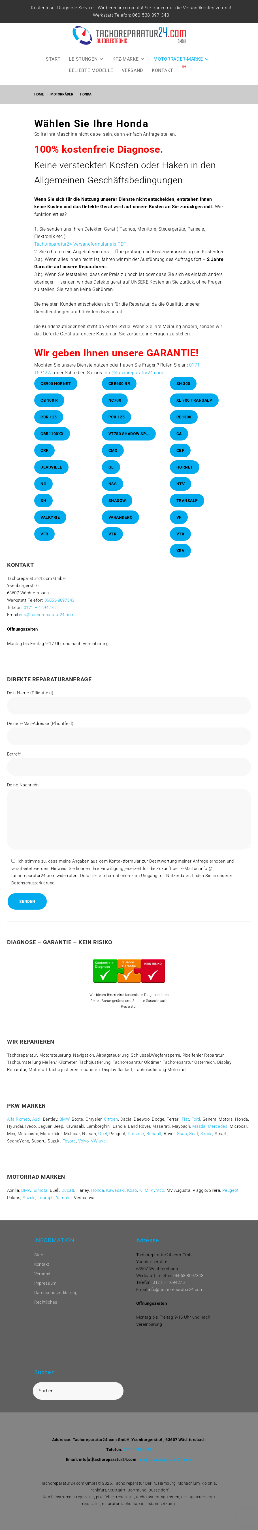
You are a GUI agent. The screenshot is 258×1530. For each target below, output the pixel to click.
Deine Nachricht (129, 824)
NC (43, 491)
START (53, 66)
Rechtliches (45, 1302)
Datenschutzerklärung (56, 1292)
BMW (64, 1126)
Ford (195, 1126)
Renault (153, 1141)
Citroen (111, 1126)
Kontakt (41, 1264)
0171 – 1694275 (40, 615)
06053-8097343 (59, 607)
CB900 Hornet (55, 391)
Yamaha (64, 1205)
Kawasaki (115, 1198)
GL (111, 475)
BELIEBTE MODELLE (91, 78)
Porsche (136, 1141)
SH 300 (183, 391)
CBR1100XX (52, 441)
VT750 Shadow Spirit (131, 441)
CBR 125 (48, 424)
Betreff (129, 771)
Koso (132, 1198)
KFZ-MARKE (128, 66)
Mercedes (218, 1134)
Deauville (51, 475)
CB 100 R (49, 408)
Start (39, 1254)
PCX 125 (116, 424)
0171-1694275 (137, 1449)
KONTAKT (162, 78)
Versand (42, 1273)
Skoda (206, 1141)
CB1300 (183, 424)
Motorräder (61, 102)
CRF (44, 458)
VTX (180, 541)
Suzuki (29, 1205)
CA (179, 441)
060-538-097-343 (146, 22)
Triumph (46, 1205)
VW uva (98, 1148)
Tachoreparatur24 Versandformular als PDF (80, 251)
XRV (180, 558)
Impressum (45, 1283)
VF (179, 525)
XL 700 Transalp (194, 408)
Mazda (198, 1134)
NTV (180, 491)
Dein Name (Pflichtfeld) (129, 710)
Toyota (69, 1148)
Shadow (117, 508)
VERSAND (132, 78)
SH (43, 508)
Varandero (120, 525)
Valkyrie (50, 525)
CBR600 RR (119, 391)
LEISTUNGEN (86, 66)
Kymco (157, 1198)
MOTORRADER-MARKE (181, 66)
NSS (112, 491)
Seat (193, 1141)
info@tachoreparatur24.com (133, 380)
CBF (180, 458)
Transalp (187, 508)
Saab (182, 1141)
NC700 (114, 408)
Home (39, 102)
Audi (36, 1126)
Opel (102, 1141)
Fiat (185, 1126)
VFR (44, 541)
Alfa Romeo (18, 1126)
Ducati (67, 1198)
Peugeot (230, 1198)
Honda (97, 1198)
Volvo (83, 1148)
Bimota (41, 1198)
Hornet (184, 475)
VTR (112, 541)
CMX (113, 458)
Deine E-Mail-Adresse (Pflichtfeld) (129, 741)
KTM (143, 1198)
